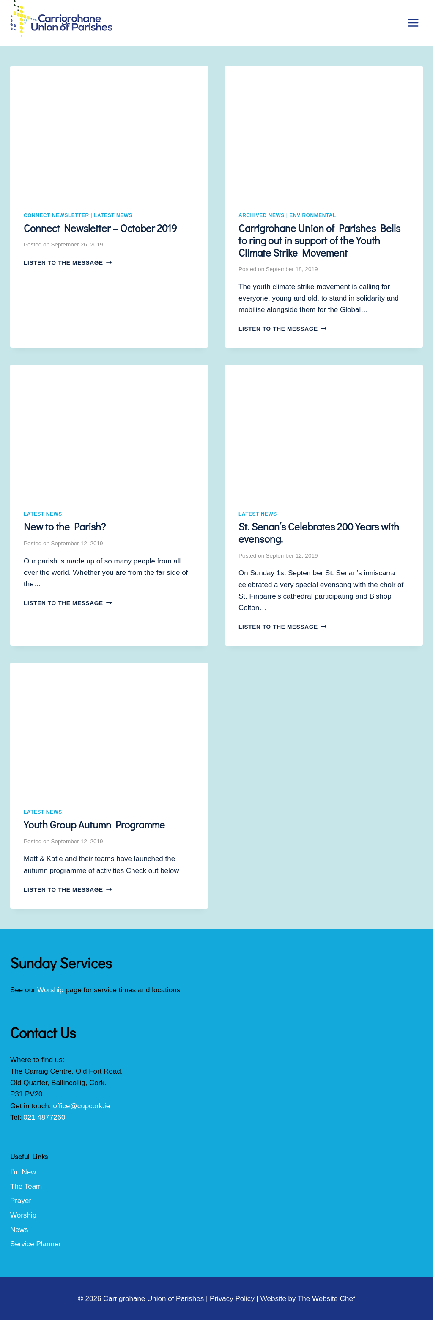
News (19, 1230)
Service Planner (35, 1244)
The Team (26, 1186)
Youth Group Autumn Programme (94, 824)
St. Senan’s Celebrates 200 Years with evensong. (318, 532)
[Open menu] (413, 22)
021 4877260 (44, 1117)
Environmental (312, 215)
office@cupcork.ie (81, 1106)
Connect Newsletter (56, 215)
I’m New (23, 1172)
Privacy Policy (232, 1299)
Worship (50, 990)
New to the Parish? (65, 526)
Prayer (20, 1201)
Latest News (113, 215)
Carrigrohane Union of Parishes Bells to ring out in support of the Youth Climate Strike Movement (319, 240)
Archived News (261, 215)
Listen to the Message (68, 263)
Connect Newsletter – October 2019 (100, 228)
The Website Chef (326, 1299)
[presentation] (109, 132)
